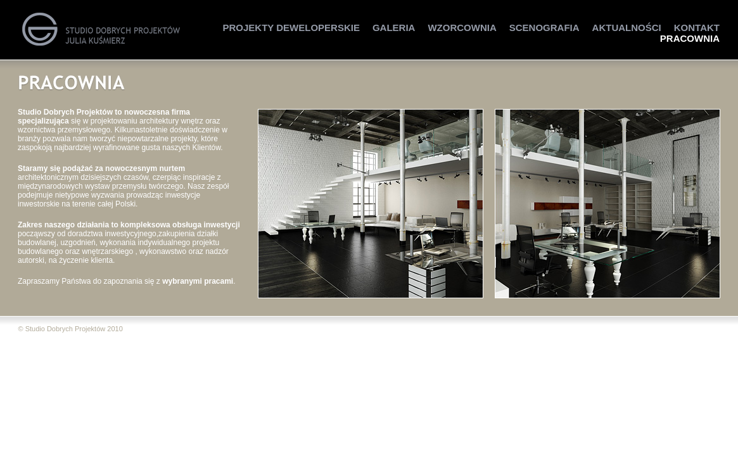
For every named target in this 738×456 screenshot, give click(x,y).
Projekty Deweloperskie (291, 27)
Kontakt (697, 27)
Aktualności (626, 27)
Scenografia (544, 27)
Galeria (394, 27)
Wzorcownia (462, 27)
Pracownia (690, 38)
